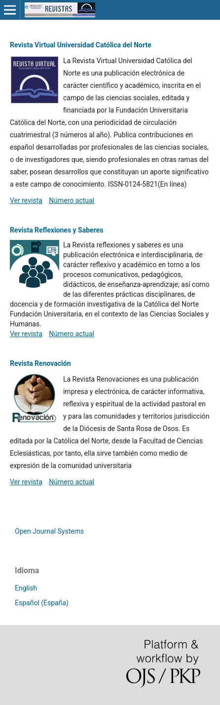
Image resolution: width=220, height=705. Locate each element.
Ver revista (26, 200)
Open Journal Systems (49, 531)
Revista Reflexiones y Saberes (56, 230)
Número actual (71, 200)
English (26, 588)
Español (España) (42, 603)
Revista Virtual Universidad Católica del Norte (80, 45)
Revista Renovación (40, 363)
